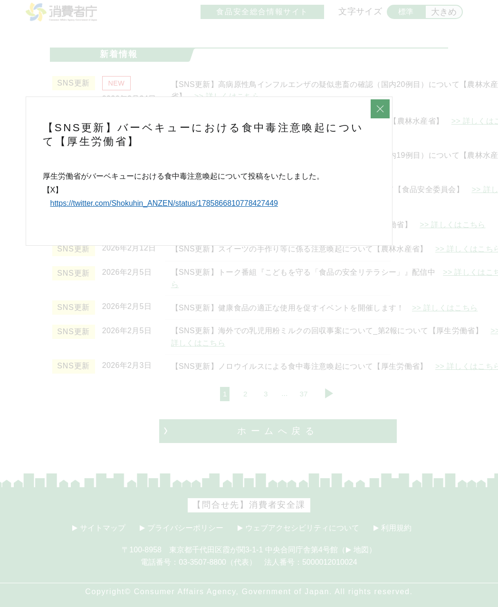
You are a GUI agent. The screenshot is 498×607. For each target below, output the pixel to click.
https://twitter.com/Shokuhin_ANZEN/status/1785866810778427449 (164, 203)
